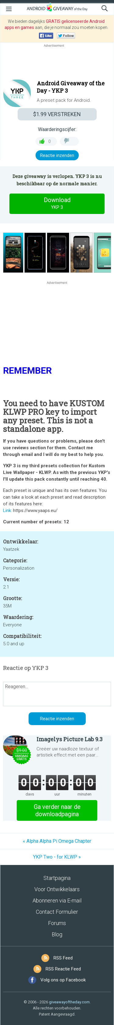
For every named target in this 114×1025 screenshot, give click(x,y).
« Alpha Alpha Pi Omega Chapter (57, 841)
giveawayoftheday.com (69, 1002)
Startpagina (57, 878)
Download (57, 203)
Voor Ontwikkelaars (57, 889)
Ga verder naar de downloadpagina (57, 810)
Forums (57, 923)
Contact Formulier (57, 912)
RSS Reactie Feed (63, 969)
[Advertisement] (57, 63)
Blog (57, 934)
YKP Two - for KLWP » (57, 857)
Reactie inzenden (57, 155)
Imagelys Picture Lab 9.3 (69, 739)
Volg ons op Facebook (63, 980)
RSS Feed (63, 958)
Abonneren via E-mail (57, 900)
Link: (7, 510)
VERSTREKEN (57, 114)
